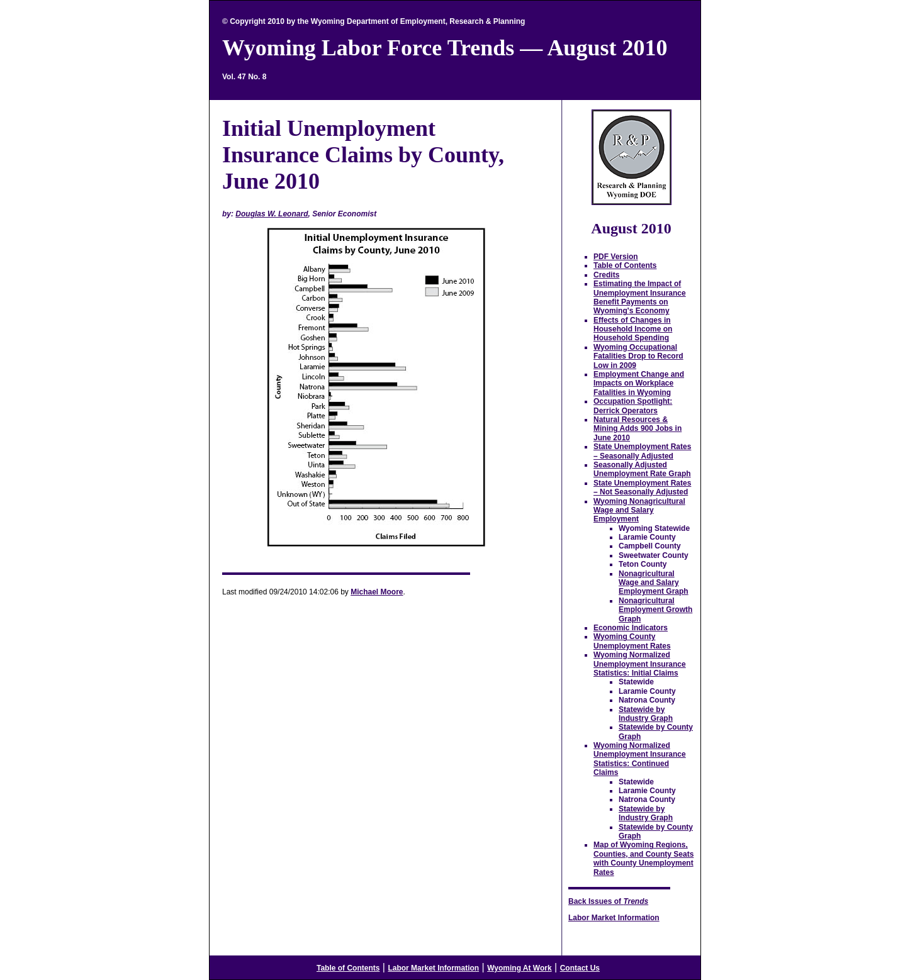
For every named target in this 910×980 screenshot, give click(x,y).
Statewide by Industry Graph (646, 714)
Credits (606, 274)
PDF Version (615, 256)
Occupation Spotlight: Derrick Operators (632, 406)
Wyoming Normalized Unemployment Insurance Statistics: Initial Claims (639, 663)
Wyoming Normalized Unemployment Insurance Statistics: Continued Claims (639, 759)
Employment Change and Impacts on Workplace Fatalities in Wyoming (638, 383)
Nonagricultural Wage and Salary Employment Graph (653, 582)
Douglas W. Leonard (271, 213)
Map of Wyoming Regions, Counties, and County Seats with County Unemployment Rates (643, 858)
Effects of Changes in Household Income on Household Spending (632, 329)
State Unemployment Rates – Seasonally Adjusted (642, 451)
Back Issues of (608, 901)
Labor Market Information (614, 917)
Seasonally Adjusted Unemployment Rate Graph (642, 469)
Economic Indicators (630, 627)
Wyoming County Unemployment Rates (632, 641)
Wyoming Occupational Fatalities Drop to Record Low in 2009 (638, 356)
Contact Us (580, 968)
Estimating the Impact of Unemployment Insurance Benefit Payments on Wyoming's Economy (639, 297)
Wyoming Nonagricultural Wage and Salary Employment (639, 510)
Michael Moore (377, 591)
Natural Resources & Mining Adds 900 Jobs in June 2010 (637, 428)
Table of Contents (624, 265)
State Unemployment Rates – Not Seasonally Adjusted (642, 487)
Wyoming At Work (519, 968)
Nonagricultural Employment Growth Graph (655, 609)
